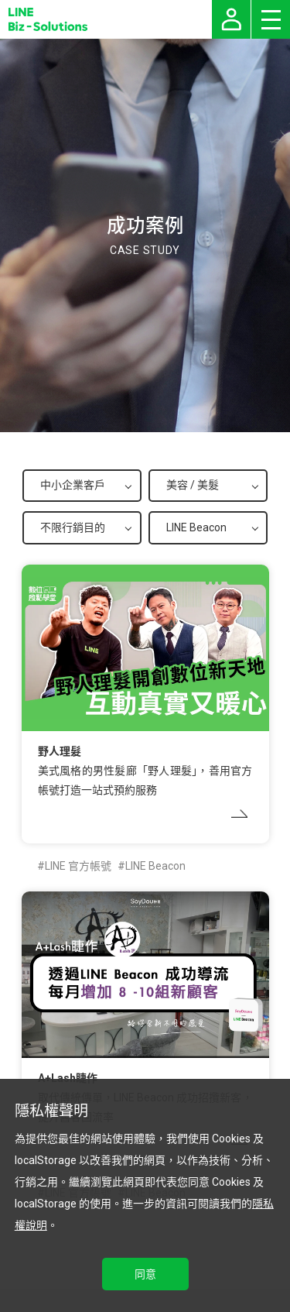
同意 (145, 1274)
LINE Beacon (155, 866)
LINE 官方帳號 (78, 866)
